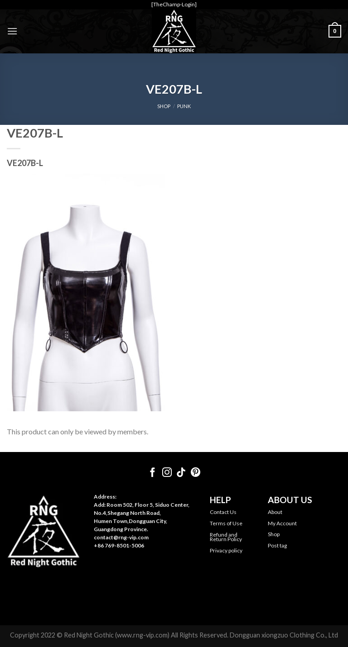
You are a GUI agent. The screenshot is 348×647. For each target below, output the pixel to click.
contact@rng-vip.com (121, 537)
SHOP (163, 106)
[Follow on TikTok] (181, 473)
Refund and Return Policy (226, 536)
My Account (282, 523)
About (275, 512)
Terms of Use (226, 523)
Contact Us (223, 512)
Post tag (277, 545)
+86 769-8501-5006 (119, 545)
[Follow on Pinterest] (195, 473)
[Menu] (12, 31)
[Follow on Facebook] (152, 473)
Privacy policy (226, 550)
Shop (274, 534)
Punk (184, 106)
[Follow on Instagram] (167, 473)
